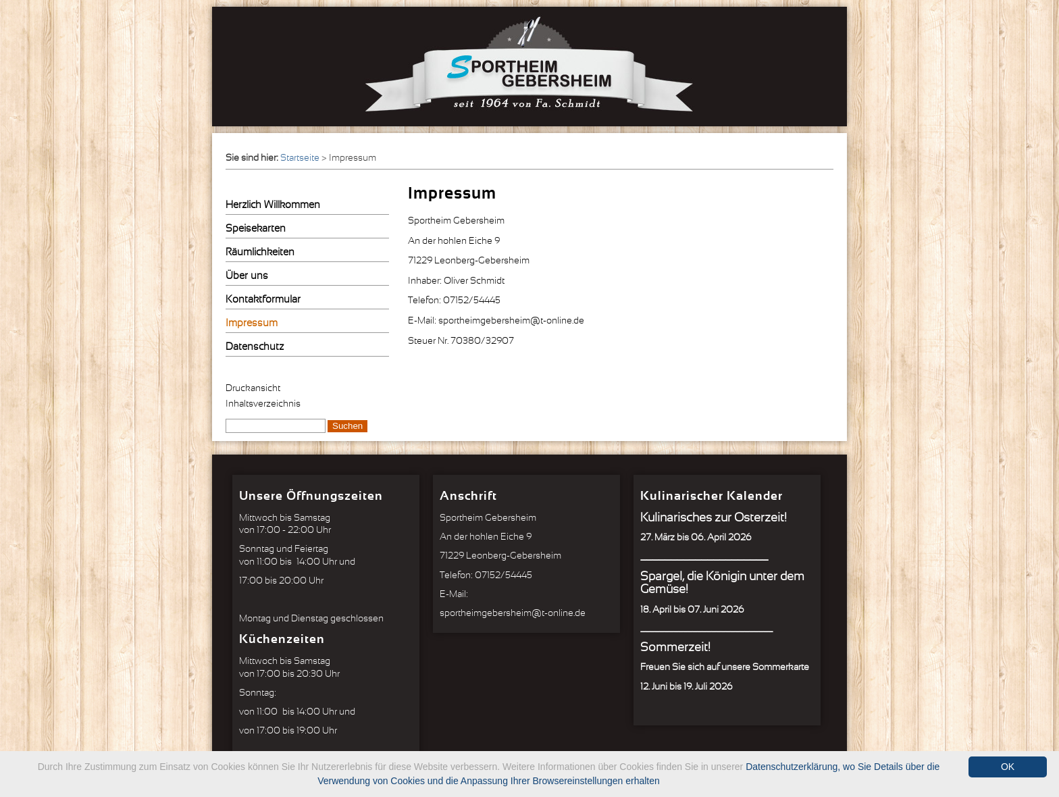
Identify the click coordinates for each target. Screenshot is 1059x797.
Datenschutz (255, 347)
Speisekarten (256, 229)
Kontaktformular (263, 299)
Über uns (247, 276)
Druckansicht (253, 388)
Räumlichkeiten (260, 252)
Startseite (299, 158)
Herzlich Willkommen (273, 205)
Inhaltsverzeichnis (263, 404)
